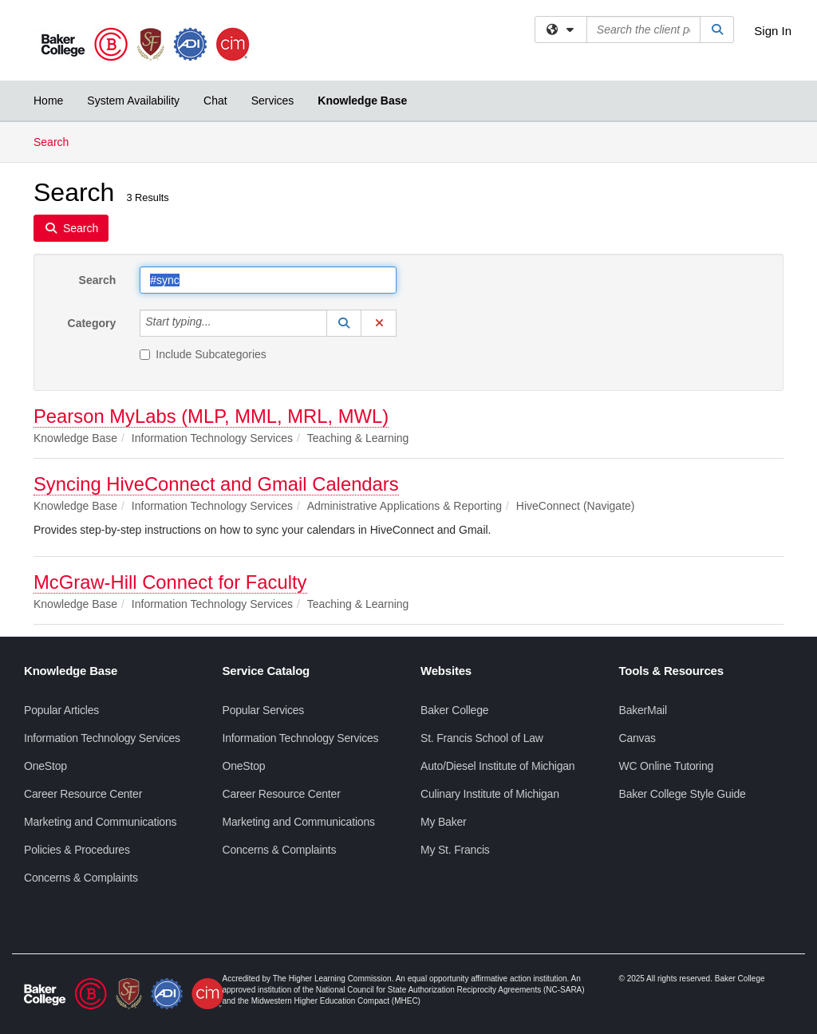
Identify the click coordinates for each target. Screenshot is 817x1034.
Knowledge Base (362, 100)
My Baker (443, 821)
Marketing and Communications (100, 821)
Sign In (772, 30)
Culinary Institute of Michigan (489, 793)
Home (48, 100)
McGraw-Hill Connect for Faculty (170, 582)
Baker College (454, 710)
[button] (343, 323)
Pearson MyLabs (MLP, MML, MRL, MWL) (211, 416)
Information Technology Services (102, 738)
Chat (215, 100)
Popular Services (264, 710)
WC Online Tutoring (666, 766)
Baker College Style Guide (682, 793)
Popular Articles (61, 710)
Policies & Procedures (77, 849)
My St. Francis (455, 849)
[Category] (220, 323)
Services (272, 100)
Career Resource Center (83, 793)
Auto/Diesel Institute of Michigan (497, 766)
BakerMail (643, 710)
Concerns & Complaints (81, 877)
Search (57, 140)
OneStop (45, 766)
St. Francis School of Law (481, 738)
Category (92, 323)
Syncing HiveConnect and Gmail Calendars (216, 484)
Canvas (637, 738)
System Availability (133, 100)
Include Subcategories (203, 354)
